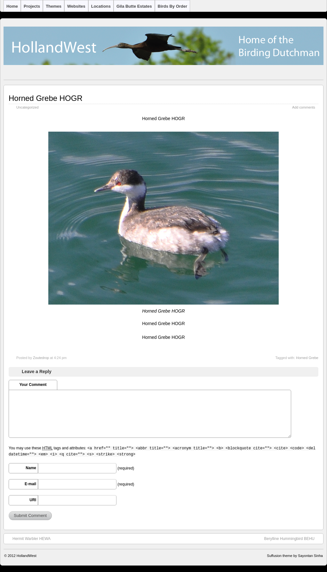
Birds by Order (172, 6)
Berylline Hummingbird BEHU (292, 538)
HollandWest (26, 556)
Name (31, 468)
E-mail (30, 484)
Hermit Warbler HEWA (28, 538)
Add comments (303, 107)
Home (12, 6)
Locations (101, 6)
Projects (32, 6)
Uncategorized (27, 107)
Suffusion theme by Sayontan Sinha (295, 556)
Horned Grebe (307, 358)
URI (32, 500)
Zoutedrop (41, 358)
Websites (76, 6)
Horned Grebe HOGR (46, 98)
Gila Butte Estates (134, 6)
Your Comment (32, 384)
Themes (53, 6)
